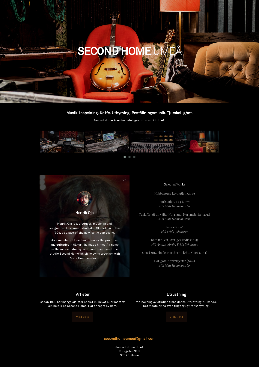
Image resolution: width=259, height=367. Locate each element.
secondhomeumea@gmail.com (129, 339)
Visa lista (82, 317)
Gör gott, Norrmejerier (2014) (174, 263)
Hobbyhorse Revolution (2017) (174, 193)
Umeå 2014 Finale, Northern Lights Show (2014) (174, 253)
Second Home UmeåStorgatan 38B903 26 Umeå (129, 351)
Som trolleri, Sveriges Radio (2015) (174, 242)
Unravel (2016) (174, 229)
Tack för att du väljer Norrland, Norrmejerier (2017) (174, 216)
